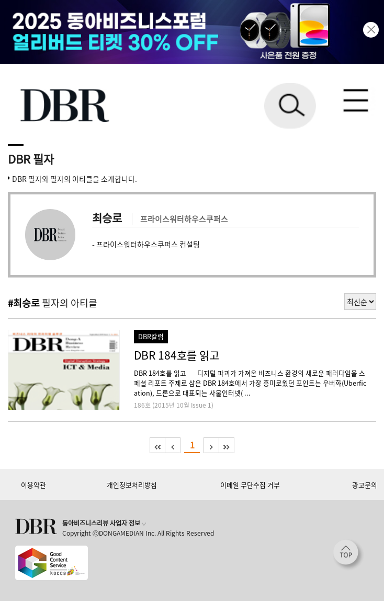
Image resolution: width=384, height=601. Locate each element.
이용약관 (33, 485)
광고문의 (364, 485)
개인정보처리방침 (132, 485)
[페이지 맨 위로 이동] (348, 555)
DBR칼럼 (151, 336)
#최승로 (24, 303)
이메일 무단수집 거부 (250, 485)
